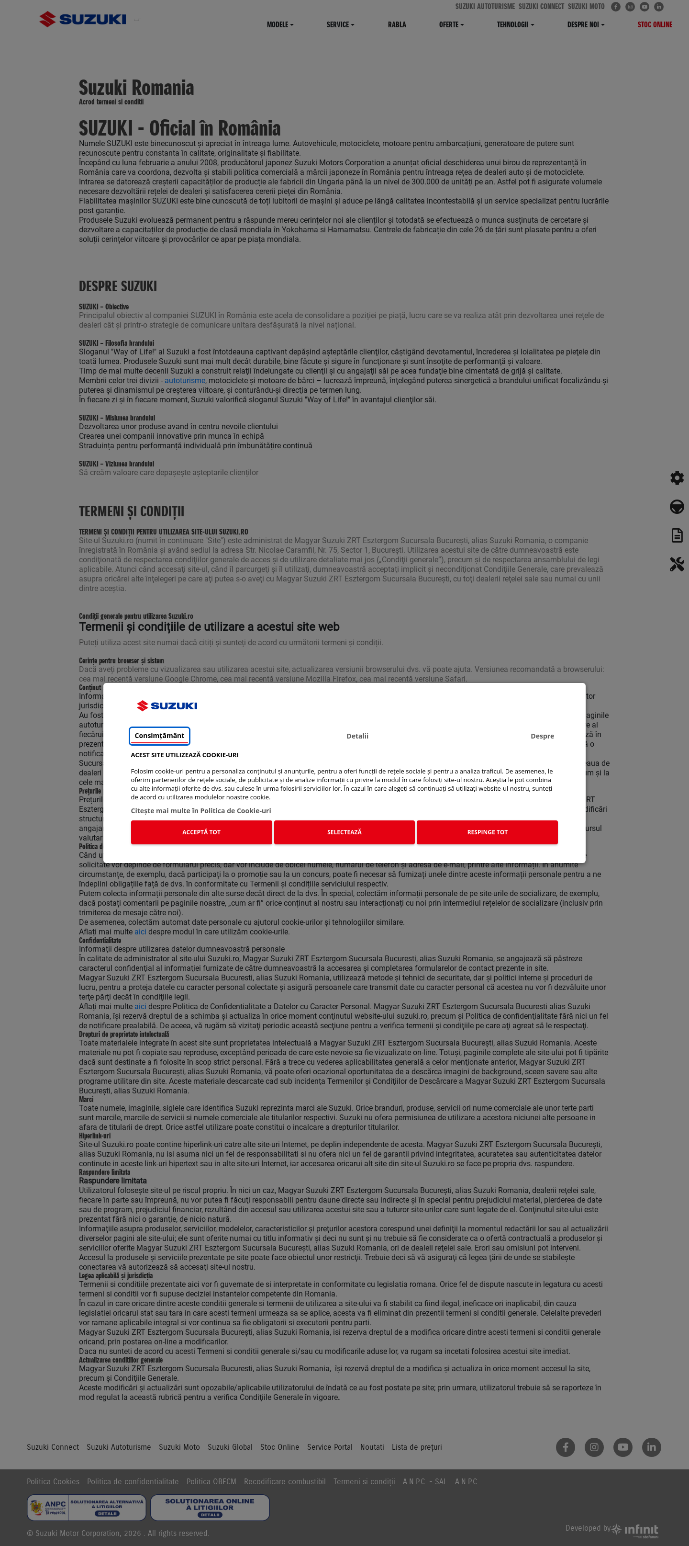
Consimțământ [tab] (160, 735)
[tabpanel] (344, 800)
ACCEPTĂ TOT (201, 832)
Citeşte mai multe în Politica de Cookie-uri (201, 811)
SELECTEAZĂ (344, 832)
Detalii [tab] (357, 736)
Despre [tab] (542, 736)
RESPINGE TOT (487, 832)
